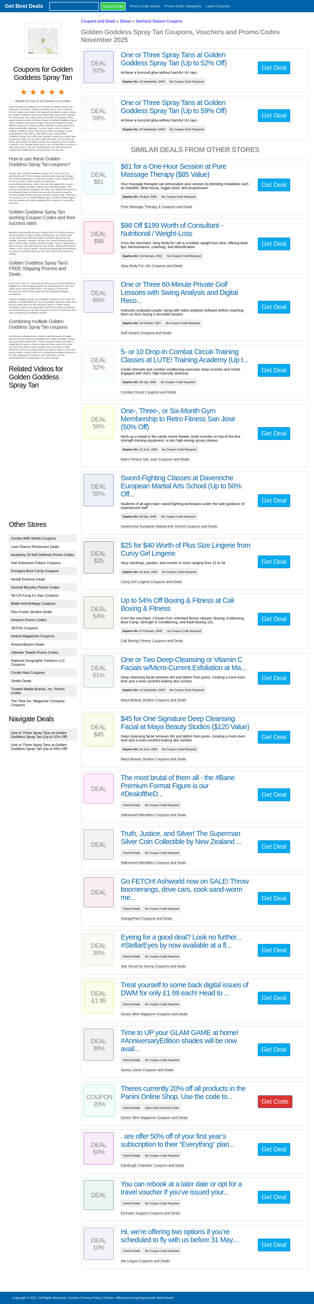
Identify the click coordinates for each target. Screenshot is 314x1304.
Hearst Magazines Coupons (33, 636)
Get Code (275, 1101)
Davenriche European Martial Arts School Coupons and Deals (169, 526)
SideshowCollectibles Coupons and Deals (153, 815)
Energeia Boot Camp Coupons (35, 571)
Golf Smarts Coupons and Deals (146, 333)
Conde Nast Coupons (28, 673)
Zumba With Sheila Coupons (33, 538)
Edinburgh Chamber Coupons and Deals (152, 1165)
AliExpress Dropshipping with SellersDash (144, 1298)
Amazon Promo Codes (29, 620)
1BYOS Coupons (24, 628)
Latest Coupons (218, 6)
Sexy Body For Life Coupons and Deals (152, 266)
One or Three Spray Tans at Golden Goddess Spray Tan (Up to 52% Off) (39, 735)
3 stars (43, 92)
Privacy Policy (91, 1298)
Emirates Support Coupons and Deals (150, 1213)
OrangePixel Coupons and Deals (146, 918)
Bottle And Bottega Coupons (33, 603)
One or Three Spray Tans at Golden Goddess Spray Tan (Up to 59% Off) (39, 747)
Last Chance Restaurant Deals (35, 547)
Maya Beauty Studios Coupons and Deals (153, 700)
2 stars (33, 92)
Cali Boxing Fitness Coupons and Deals (152, 641)
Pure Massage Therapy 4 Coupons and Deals (156, 207)
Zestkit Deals (21, 681)
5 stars (61, 92)
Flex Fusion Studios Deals (31, 612)
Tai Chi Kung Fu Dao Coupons (35, 595)
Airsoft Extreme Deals (28, 579)
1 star (24, 92)
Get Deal (274, 67)
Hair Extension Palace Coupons (36, 563)
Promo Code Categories (183, 6)
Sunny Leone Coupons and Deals (147, 1070)
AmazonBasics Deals (27, 644)
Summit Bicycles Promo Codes (35, 587)
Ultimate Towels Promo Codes (34, 652)
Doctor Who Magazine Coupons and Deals (154, 1014)
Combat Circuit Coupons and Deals (148, 392)
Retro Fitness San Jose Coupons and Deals (155, 459)
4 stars (52, 92)
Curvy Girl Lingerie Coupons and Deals (151, 582)
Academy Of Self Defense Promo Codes (42, 555)
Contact (73, 1298)
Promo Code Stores (145, 6)
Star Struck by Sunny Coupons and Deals (153, 966)
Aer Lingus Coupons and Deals (145, 1261)
